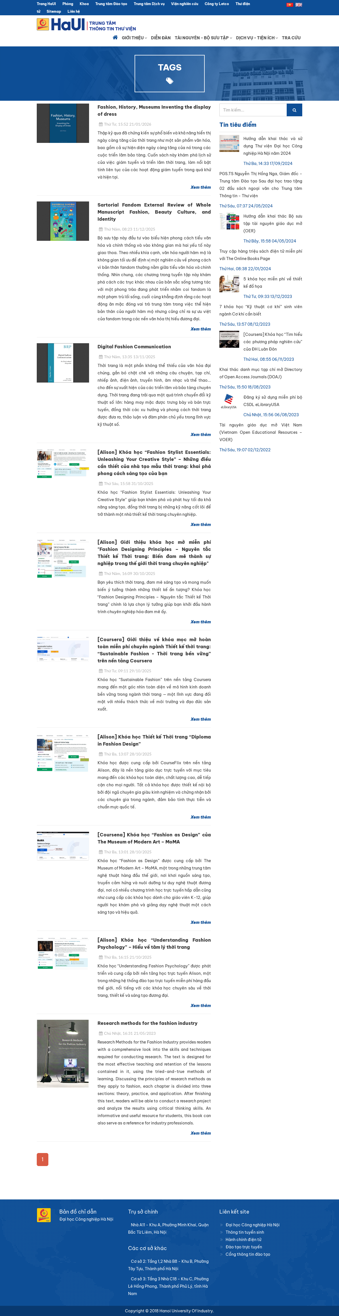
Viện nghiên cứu (184, 4)
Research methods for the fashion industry (148, 1023)
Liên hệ (74, 11)
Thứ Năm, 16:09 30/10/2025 (127, 573)
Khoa (84, 4)
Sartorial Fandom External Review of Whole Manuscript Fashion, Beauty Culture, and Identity (154, 212)
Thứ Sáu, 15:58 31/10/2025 (126, 483)
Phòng (67, 4)
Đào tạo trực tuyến (244, 1247)
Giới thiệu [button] (134, 37)
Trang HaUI (46, 4)
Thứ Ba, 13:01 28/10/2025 (125, 851)
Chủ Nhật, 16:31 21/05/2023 (127, 1033)
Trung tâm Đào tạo (111, 4)
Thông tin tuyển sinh (245, 1232)
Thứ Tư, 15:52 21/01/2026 (125, 124)
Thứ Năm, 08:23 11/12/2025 (127, 229)
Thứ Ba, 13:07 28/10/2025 (125, 754)
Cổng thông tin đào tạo (248, 1254)
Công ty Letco (217, 4)
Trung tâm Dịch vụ (149, 4)
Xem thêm (201, 187)
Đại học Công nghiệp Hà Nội (253, 1224)
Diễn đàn (161, 37)
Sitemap (54, 11)
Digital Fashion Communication (134, 346)
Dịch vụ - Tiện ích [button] (257, 37)
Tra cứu (291, 37)
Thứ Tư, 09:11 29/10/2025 (125, 670)
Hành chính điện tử (243, 1239)
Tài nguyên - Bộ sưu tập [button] (203, 37)
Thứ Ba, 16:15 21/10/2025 (125, 957)
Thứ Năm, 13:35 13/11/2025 (127, 356)
